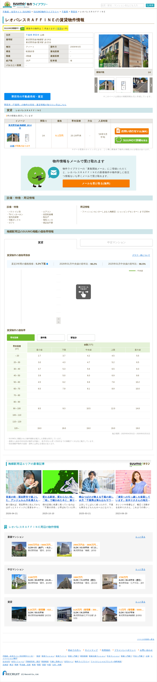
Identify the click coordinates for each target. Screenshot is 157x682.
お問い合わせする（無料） (131, 131)
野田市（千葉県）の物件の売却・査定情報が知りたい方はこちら (35, 105)
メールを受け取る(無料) (96, 183)
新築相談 (45, 661)
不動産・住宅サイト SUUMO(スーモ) (18, 656)
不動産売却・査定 (33, 661)
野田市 (74, 12)
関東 (16, 665)
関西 (39, 665)
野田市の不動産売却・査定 (27, 96)
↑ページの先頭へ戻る (145, 639)
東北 (11, 665)
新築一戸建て (126, 656)
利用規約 (106, 650)
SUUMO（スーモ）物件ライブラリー (25, 5)
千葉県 (65, 12)
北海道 (5, 665)
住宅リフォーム (17, 661)
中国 (49, 665)
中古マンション (113, 656)
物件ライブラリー (82, 661)
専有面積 (14, 337)
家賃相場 (84, 656)
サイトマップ (91, 650)
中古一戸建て (138, 656)
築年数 (44, 337)
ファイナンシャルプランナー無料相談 (106, 661)
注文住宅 (6, 661)
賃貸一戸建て (73, 656)
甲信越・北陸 (25, 665)
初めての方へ (74, 650)
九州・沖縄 (56, 665)
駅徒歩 (74, 337)
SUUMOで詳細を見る (131, 140)
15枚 (12, 146)
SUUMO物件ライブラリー (46, 12)
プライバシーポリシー (125, 650)
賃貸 (59, 28)
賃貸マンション (48, 656)
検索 (151, 5)
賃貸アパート (61, 656)
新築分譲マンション (97, 656)
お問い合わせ (146, 650)
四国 (44, 665)
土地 (147, 656)
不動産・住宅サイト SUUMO (17, 12)
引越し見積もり (56, 661)
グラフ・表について (141, 255)
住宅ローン (68, 661)
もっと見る (140, 537)
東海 (34, 665)
